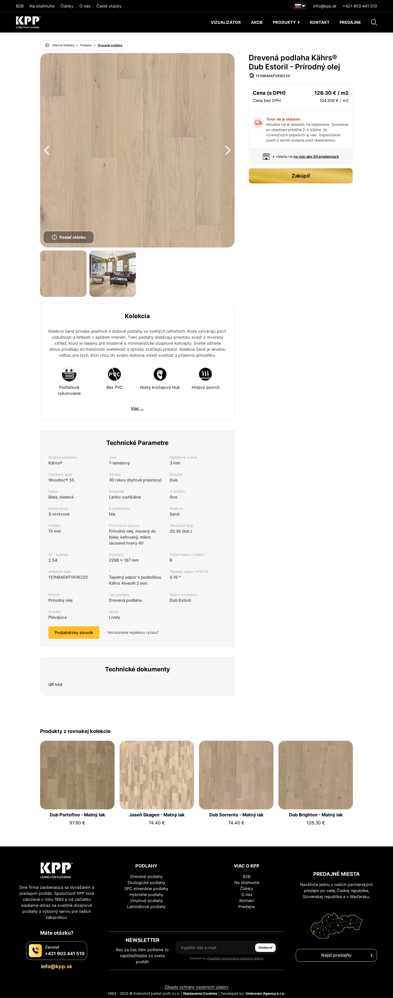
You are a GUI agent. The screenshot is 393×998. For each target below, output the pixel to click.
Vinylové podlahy (146, 900)
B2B (20, 6)
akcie (257, 22)
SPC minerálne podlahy (146, 888)
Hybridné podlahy (146, 894)
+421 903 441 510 (360, 6)
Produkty (286, 22)
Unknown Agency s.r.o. (265, 993)
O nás (84, 6)
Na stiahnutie (42, 6)
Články (66, 6)
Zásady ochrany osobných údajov (196, 986)
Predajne (350, 22)
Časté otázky (109, 6)
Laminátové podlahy (146, 906)
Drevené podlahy (110, 45)
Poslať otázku (68, 237)
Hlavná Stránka (63, 45)
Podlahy (86, 45)
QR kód (55, 684)
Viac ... (137, 408)
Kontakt (320, 22)
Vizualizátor (226, 22)
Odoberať (265, 947)
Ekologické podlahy (146, 882)
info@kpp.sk (325, 6)
